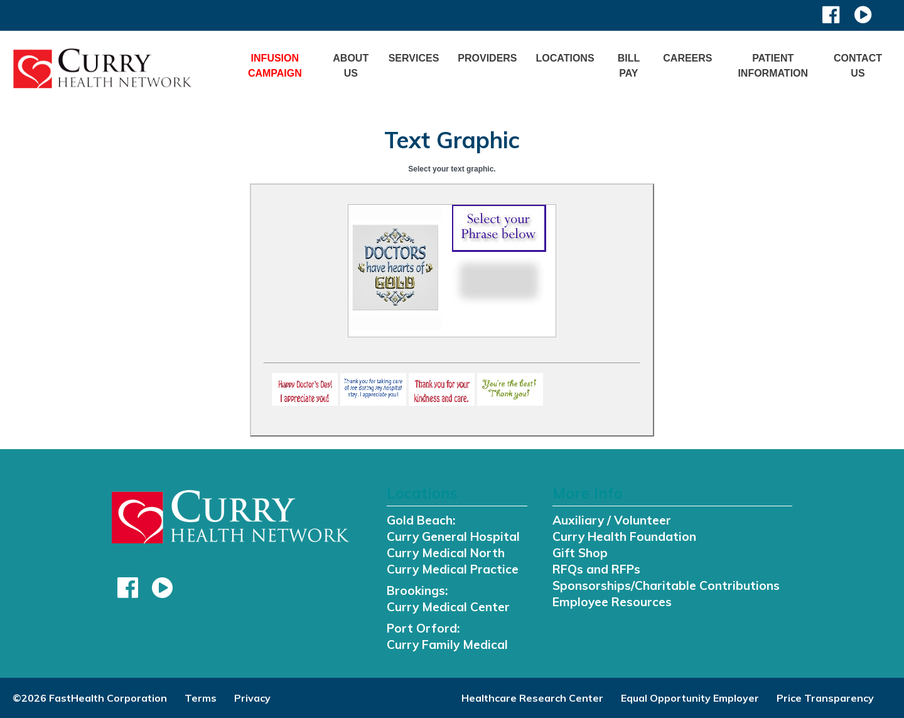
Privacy (252, 698)
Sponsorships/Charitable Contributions (666, 585)
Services (414, 58)
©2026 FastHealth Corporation (90, 698)
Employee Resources (612, 601)
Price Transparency (825, 698)
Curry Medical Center (448, 606)
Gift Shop (580, 552)
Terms (201, 698)
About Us (351, 66)
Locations (565, 58)
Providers (487, 58)
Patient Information (773, 66)
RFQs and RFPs (596, 569)
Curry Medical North (446, 552)
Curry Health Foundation (624, 536)
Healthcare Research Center (532, 698)
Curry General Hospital (453, 536)
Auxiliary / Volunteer (611, 520)
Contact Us (858, 66)
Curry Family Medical (447, 644)
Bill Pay (629, 66)
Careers (687, 58)
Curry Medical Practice (453, 569)
